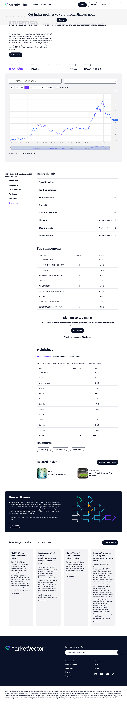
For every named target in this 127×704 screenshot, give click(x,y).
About (50, 4)
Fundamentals (46, 197)
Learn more (16, 593)
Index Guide (78, 450)
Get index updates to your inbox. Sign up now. (61, 14)
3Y (31, 87)
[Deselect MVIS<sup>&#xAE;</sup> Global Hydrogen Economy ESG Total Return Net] (35, 81)
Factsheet (43, 450)
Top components (15, 189)
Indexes (35, 4)
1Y (26, 87)
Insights (43, 4)
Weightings (13, 194)
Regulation (69, 676)
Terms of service (71, 665)
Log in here (87, 337)
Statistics (44, 205)
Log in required (105, 220)
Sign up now (77, 330)
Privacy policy (70, 661)
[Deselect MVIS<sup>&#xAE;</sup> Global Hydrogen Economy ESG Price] (22, 81)
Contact (93, 4)
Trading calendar (48, 190)
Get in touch (15, 55)
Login (82, 4)
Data (96, 665)
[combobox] (35, 81)
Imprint (67, 672)
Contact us (15, 525)
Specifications (46, 182)
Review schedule (48, 213)
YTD (41, 87)
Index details (13, 185)
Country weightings (44, 356)
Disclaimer (69, 668)
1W (12, 87)
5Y (36, 87)
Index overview (14, 180)
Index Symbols (60, 450)
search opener (120, 4)
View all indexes (110, 542)
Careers (97, 668)
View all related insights (107, 462)
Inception (49, 87)
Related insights (14, 203)
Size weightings (74, 356)
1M (17, 87)
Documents (13, 198)
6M (22, 87)
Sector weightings (59, 356)
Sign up (61, 20)
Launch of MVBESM (57, 474)
